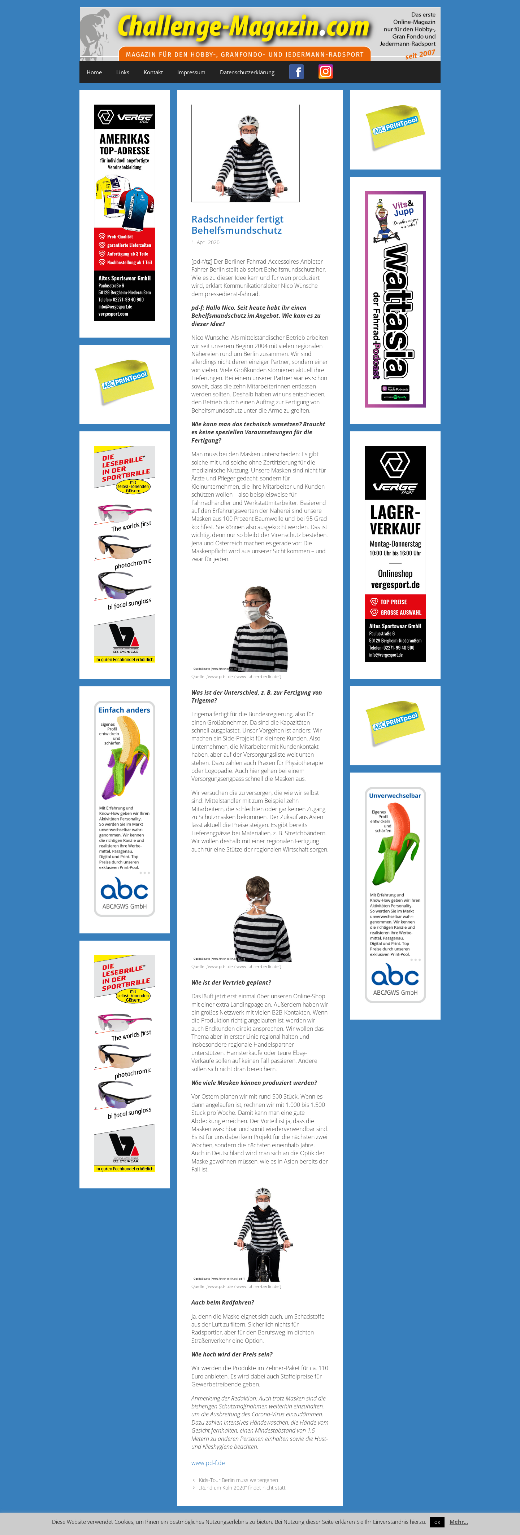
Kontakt (153, 72)
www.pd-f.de (208, 1463)
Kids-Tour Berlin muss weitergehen (238, 1480)
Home (94, 72)
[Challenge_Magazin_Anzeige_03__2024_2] (124, 319)
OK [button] (437, 1522)
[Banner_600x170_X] (395, 405)
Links (122, 72)
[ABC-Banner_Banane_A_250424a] (395, 1001)
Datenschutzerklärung (247, 72)
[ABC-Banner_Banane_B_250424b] (124, 914)
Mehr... (459, 1521)
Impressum (191, 72)
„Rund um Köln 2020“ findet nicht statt (242, 1487)
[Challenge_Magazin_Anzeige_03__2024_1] (395, 660)
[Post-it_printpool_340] (124, 405)
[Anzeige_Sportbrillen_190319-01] (124, 660)
